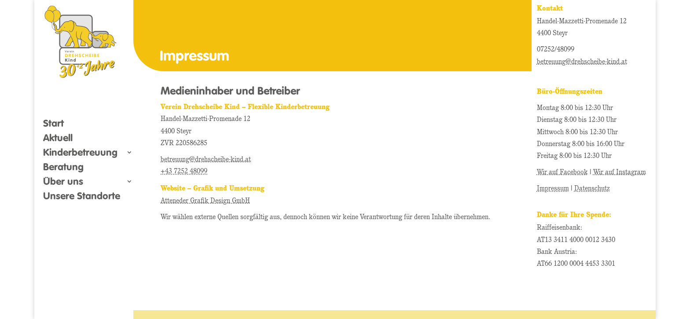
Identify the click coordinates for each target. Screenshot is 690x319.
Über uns (63, 182)
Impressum (553, 188)
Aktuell (58, 139)
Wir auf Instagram (619, 172)
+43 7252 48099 (184, 171)
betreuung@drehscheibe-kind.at (206, 159)
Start (53, 124)
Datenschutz (592, 188)
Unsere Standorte (81, 197)
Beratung (63, 168)
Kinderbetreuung (80, 153)
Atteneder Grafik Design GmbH (205, 201)
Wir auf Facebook (562, 172)
